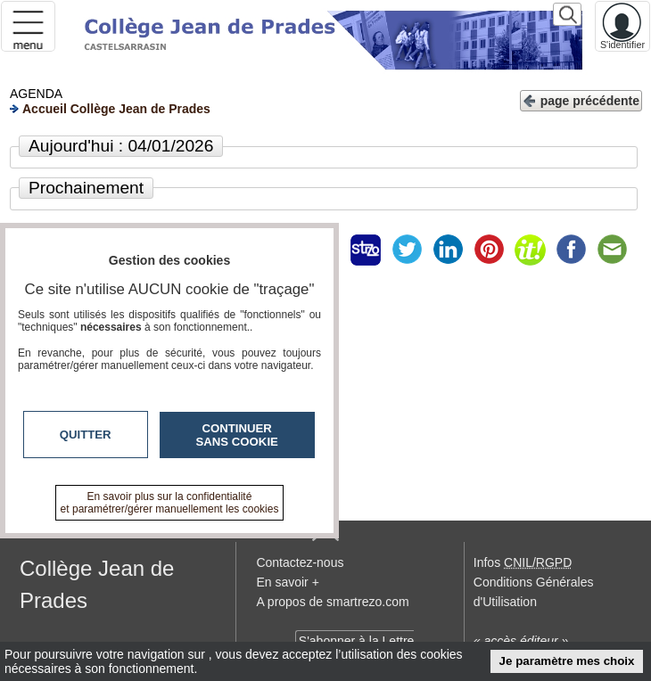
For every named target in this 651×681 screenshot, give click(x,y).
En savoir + (287, 582)
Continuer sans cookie (237, 435)
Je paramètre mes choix (567, 661)
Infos (523, 562)
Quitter (85, 434)
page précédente (581, 99)
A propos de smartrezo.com (332, 602)
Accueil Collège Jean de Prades (110, 108)
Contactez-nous (299, 562)
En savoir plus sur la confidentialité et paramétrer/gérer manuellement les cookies (170, 502)
